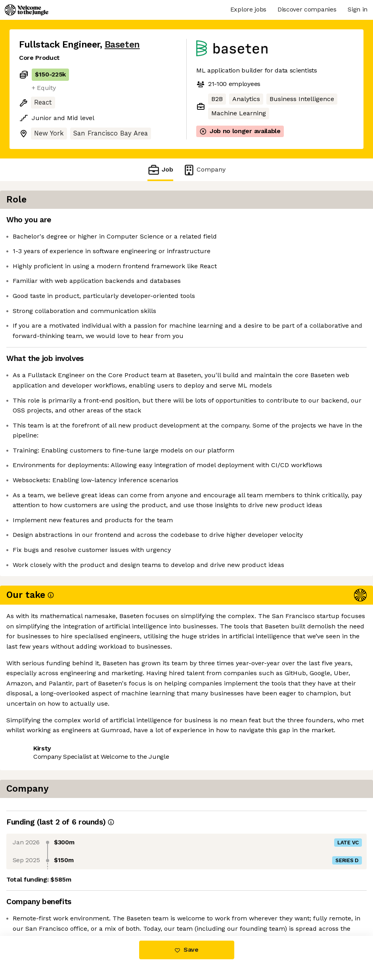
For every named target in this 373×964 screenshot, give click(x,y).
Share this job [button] (41, 829)
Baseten (122, 44)
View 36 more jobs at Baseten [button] (120, 829)
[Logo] (26, 9)
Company (204, 169)
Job (160, 169)
